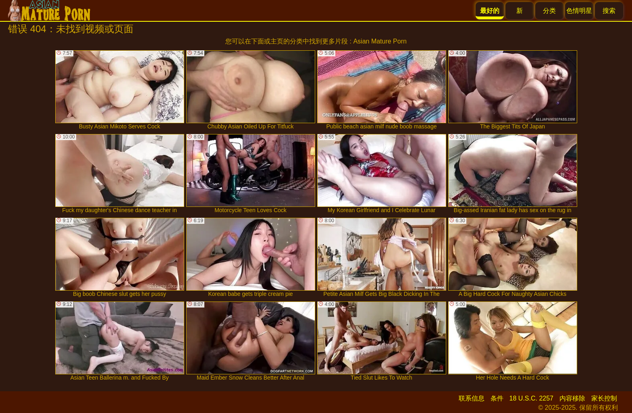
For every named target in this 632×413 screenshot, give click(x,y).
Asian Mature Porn (380, 41)
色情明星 (579, 10)
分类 (549, 10)
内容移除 (572, 398)
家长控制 (604, 398)
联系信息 (471, 398)
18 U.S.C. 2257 (531, 398)
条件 (497, 398)
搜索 (609, 10)
